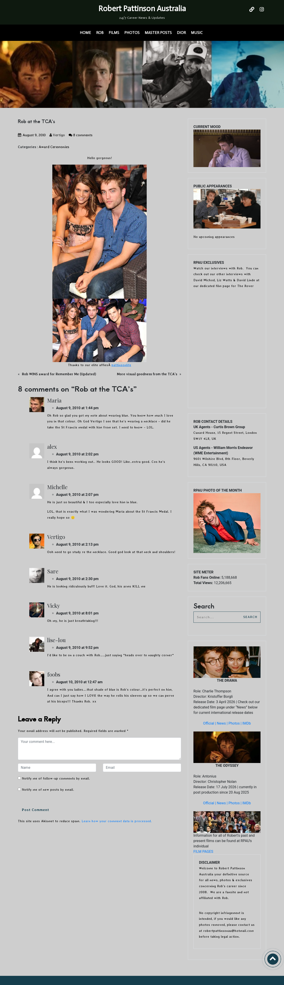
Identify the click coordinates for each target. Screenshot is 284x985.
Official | (210, 723)
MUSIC (197, 32)
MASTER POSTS (158, 32)
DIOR (181, 32)
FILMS (114, 32)
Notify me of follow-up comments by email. (56, 778)
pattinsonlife (121, 365)
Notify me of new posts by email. (48, 789)
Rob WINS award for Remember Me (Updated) (59, 374)
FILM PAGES (203, 851)
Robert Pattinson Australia (142, 8)
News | (223, 723)
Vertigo (57, 135)
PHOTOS (132, 32)
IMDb (246, 723)
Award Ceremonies (54, 147)
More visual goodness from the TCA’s (147, 374)
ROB (100, 32)
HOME (85, 32)
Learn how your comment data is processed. (117, 821)
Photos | (235, 723)
